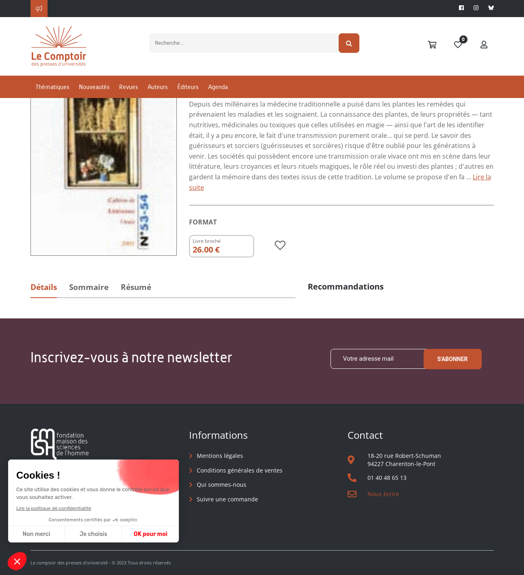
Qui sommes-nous (221, 484)
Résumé (136, 287)
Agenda (218, 86)
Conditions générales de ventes (240, 470)
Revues (128, 86)
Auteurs (157, 86)
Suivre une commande (227, 499)
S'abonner (452, 359)
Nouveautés (94, 86)
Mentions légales (220, 456)
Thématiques (52, 86)
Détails (43, 287)
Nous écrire (383, 494)
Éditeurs (187, 86)
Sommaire (89, 287)
